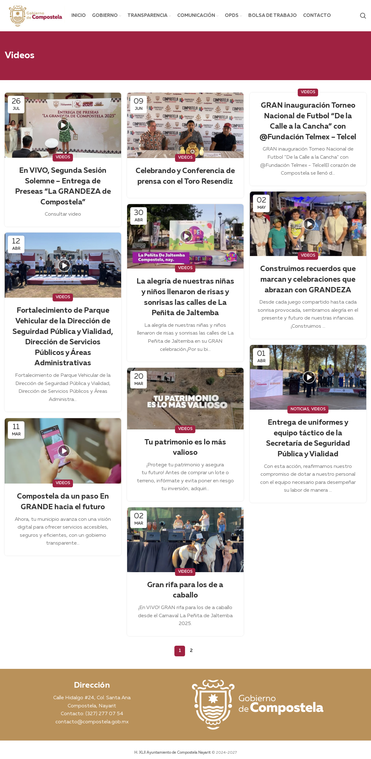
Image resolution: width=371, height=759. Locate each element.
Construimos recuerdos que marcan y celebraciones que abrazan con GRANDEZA (308, 279)
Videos (63, 157)
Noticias (300, 409)
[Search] (363, 15)
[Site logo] (35, 15)
